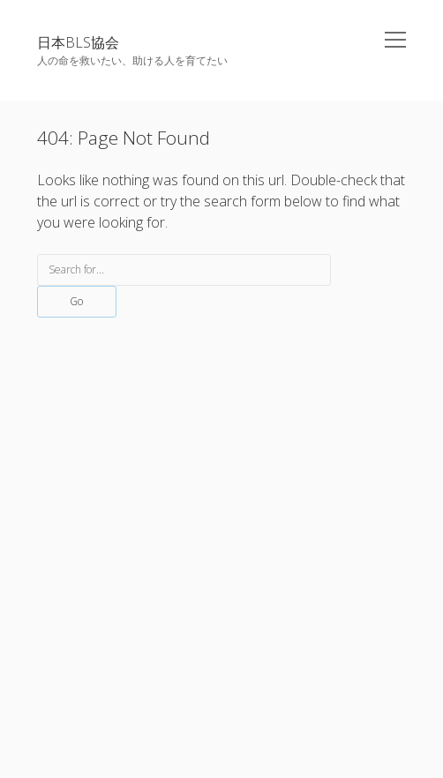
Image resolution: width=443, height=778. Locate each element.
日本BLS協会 (78, 42)
